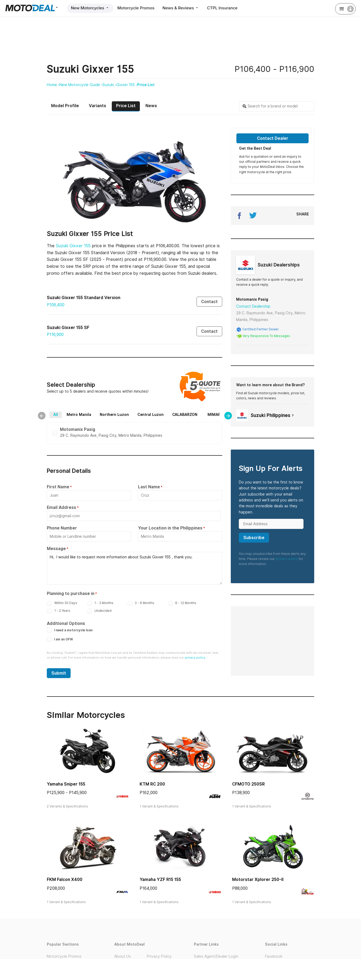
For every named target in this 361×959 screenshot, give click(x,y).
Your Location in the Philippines (170, 529)
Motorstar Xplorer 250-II (257, 880)
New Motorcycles (90, 7)
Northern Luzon (123, 412)
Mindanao (176, 418)
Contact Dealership (253, 306)
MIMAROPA (93, 418)
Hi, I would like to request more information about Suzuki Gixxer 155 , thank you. (134, 569)
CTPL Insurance (222, 7)
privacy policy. (195, 658)
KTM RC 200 (152, 785)
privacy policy (287, 559)
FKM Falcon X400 (64, 880)
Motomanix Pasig (252, 299)
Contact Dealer (272, 138)
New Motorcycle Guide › (80, 85)
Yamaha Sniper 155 (66, 785)
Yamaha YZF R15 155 (160, 880)
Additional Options (66, 624)
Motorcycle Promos (136, 7)
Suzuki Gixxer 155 (73, 245)
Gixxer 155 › (126, 85)
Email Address (61, 508)
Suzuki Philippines (265, 415)
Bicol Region (124, 418)
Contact (209, 301)
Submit (58, 674)
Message (56, 549)
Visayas (151, 418)
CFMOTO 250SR (248, 785)
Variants (97, 105)
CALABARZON (194, 412)
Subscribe (253, 537)
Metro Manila (88, 412)
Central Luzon (160, 412)
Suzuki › (109, 85)
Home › (53, 85)
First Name (58, 487)
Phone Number (62, 529)
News (151, 105)
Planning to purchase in (70, 594)
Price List (146, 85)
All (65, 412)
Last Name (149, 487)
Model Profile (65, 105)
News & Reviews (181, 7)
